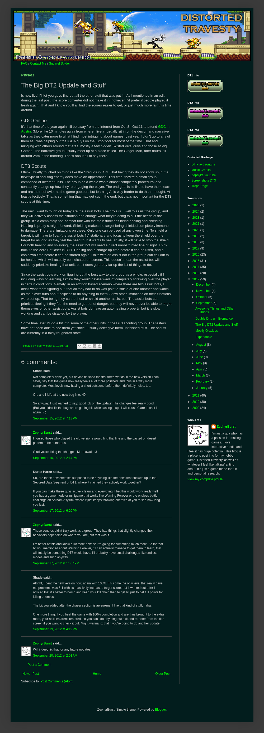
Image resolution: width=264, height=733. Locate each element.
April (199, 369)
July (199, 351)
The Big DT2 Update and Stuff (216, 324)
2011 (196, 395)
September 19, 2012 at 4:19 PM (55, 629)
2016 (196, 254)
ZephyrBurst (42, 432)
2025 (196, 205)
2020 (196, 230)
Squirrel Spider (59, 63)
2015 (196, 261)
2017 (196, 248)
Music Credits (201, 170)
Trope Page (199, 186)
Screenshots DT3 (203, 180)
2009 (196, 408)
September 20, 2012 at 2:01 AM (55, 655)
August (201, 344)
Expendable (203, 337)
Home (97, 674)
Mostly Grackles (206, 331)
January (202, 388)
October (202, 297)
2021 (196, 224)
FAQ (24, 63)
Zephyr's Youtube (203, 175)
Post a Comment (39, 665)
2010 (196, 402)
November (204, 291)
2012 (196, 279)
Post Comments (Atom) (56, 681)
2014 (196, 267)
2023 (196, 217)
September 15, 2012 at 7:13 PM (55, 418)
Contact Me (38, 63)
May (199, 363)
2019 (196, 236)
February (203, 381)
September (204, 303)
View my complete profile (205, 479)
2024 (196, 211)
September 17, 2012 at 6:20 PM (55, 510)
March (201, 375)
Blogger (160, 709)
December (204, 284)
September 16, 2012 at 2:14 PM (55, 458)
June (200, 357)
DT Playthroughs (203, 164)
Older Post (162, 674)
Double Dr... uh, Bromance (214, 318)
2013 (196, 273)
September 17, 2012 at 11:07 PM (56, 563)
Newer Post (30, 674)
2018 (196, 242)
